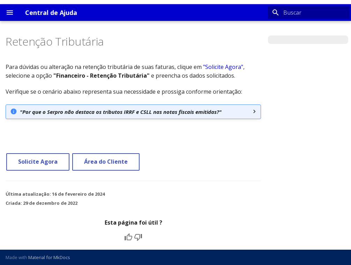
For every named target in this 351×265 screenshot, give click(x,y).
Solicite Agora (38, 161)
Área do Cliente (106, 161)
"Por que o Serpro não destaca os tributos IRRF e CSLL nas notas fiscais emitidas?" (121, 111)
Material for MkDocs (49, 257)
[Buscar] (309, 12)
